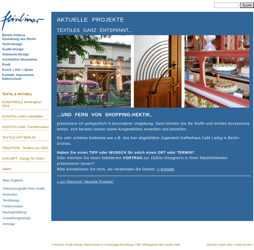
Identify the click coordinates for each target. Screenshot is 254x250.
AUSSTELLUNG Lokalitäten (22, 116)
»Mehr (6, 169)
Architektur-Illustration (19, 59)
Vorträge (9, 224)
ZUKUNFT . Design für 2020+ (23, 158)
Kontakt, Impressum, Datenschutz (18, 77)
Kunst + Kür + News (17, 70)
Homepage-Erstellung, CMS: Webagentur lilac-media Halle (142, 244)
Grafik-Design (13, 49)
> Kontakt (165, 169)
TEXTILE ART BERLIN (18, 137)
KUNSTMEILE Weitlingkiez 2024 (21, 104)
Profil (6, 64)
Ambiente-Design (15, 54)
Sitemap (212, 244)
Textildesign (11, 200)
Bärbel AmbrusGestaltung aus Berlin (19, 37)
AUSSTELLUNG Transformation (25, 127)
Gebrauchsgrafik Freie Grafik (24, 188)
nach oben (226, 244)
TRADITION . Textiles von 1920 (25, 148)
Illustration (10, 194)
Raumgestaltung (14, 212)
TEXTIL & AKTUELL (17, 93)
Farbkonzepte (13, 206)
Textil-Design (12, 44)
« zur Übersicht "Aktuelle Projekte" (85, 182)
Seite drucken (244, 244)
